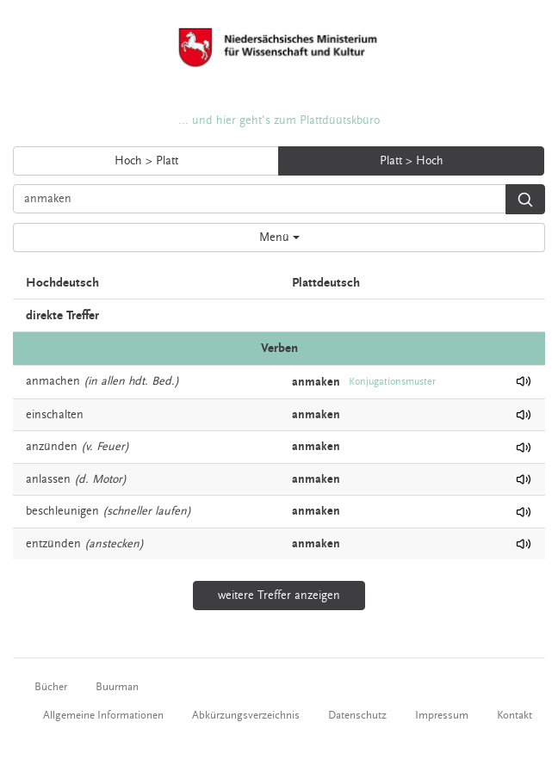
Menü (279, 237)
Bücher (50, 687)
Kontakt (514, 715)
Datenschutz (357, 715)
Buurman (117, 687)
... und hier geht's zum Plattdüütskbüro (279, 120)
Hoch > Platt (146, 161)
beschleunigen (62, 511)
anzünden (52, 447)
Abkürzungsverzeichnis (246, 715)
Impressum (441, 715)
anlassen (48, 479)
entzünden (53, 544)
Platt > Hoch (411, 161)
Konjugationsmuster (392, 381)
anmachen (53, 381)
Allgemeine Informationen (103, 715)
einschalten (55, 415)
